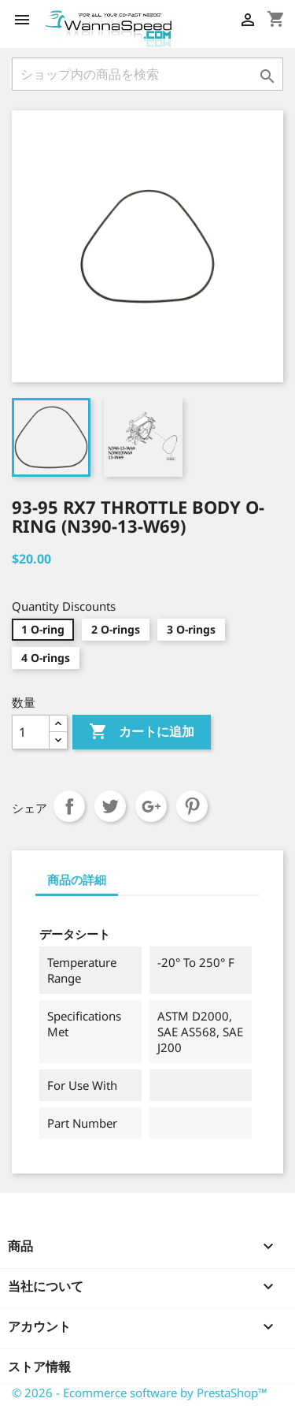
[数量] (31, 732)
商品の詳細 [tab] (76, 879)
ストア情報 (39, 1366)
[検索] (147, 74)
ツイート (110, 806)
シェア (69, 806)
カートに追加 (141, 732)
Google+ (151, 806)
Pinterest (192, 806)
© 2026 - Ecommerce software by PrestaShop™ (139, 1392)
